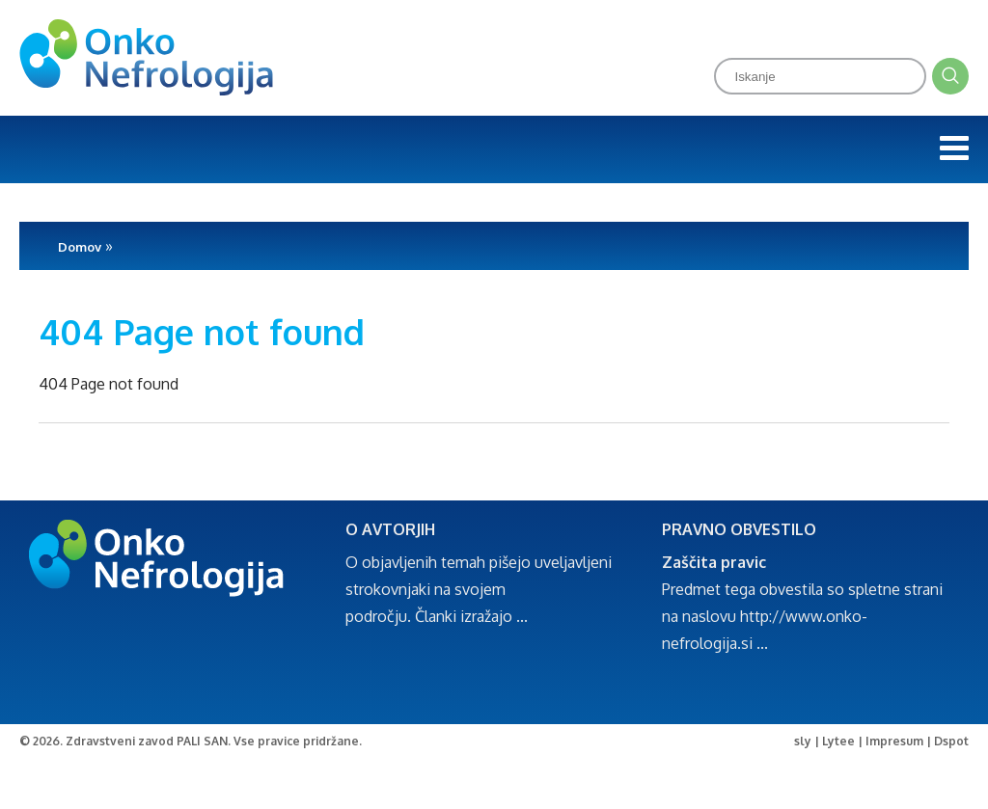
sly (802, 741)
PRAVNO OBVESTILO (739, 529)
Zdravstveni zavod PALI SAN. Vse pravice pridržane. (214, 741)
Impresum (894, 741)
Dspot (951, 741)
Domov (79, 247)
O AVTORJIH (390, 529)
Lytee (838, 741)
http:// (762, 616)
